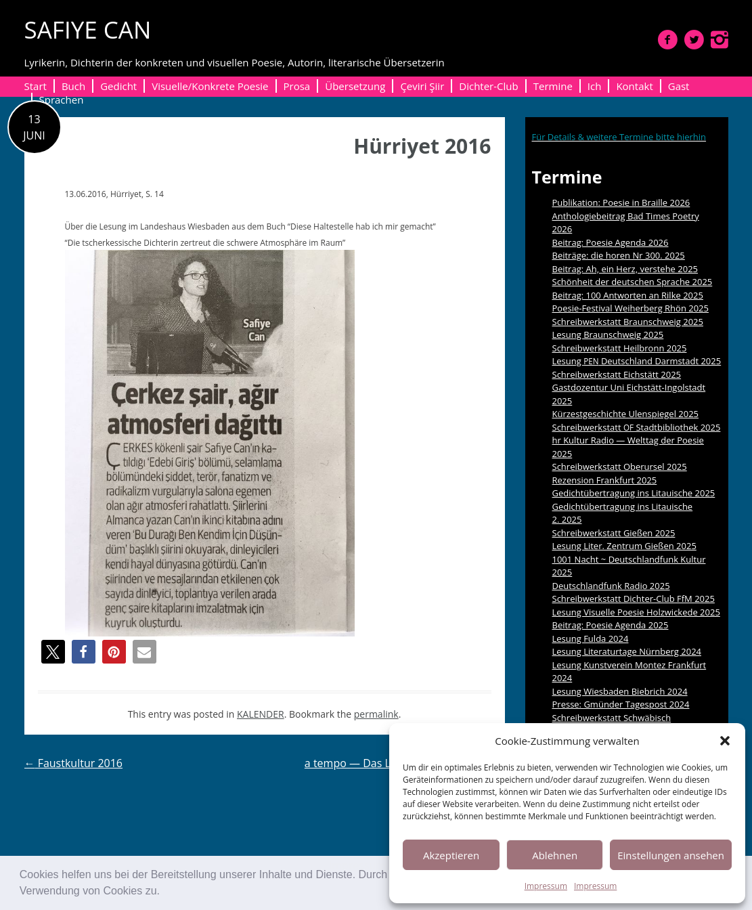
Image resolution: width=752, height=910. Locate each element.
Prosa (297, 86)
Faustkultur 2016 (73, 763)
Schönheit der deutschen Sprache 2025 (632, 282)
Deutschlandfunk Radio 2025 (611, 586)
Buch (73, 86)
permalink (376, 714)
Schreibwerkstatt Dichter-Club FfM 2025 (633, 598)
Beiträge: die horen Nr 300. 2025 (618, 255)
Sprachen (61, 99)
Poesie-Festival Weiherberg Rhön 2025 (630, 308)
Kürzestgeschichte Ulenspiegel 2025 (625, 414)
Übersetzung (355, 86)
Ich (595, 86)
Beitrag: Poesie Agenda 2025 (610, 625)
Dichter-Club (488, 86)
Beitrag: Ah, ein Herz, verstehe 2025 (625, 269)
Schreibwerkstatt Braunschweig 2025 (628, 322)
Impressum (546, 886)
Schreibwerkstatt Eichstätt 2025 (617, 374)
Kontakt (634, 86)
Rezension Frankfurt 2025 (604, 480)
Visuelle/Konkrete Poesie (210, 86)
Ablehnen (554, 855)
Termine (553, 86)
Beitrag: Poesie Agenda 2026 (610, 242)
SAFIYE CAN (88, 29)
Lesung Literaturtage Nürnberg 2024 (627, 651)
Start (35, 86)
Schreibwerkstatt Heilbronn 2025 (619, 348)
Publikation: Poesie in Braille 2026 (621, 202)
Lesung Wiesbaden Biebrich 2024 (620, 691)
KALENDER (260, 714)
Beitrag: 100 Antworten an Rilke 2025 (627, 295)
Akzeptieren (451, 855)
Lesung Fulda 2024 (590, 638)
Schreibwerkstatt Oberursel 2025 (619, 466)
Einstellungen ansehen (670, 855)
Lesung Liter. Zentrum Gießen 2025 (624, 546)
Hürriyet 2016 (422, 146)
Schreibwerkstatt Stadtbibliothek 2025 (636, 427)
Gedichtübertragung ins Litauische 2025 (633, 493)
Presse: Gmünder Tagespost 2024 (621, 704)
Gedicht (118, 86)
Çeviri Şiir (422, 86)
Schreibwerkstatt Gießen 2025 (614, 533)
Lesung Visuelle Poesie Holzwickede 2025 (636, 612)
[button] (164, 892)
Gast (679, 86)
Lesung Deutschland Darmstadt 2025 (637, 361)
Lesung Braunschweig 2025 (608, 334)
